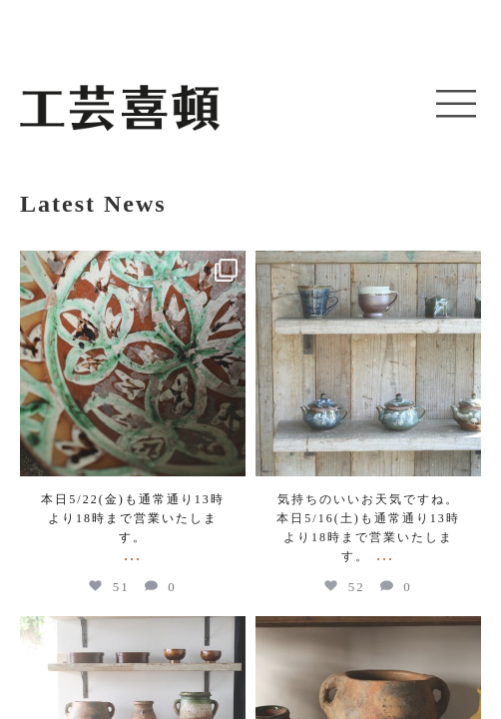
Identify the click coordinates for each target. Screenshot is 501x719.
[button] (456, 105)
